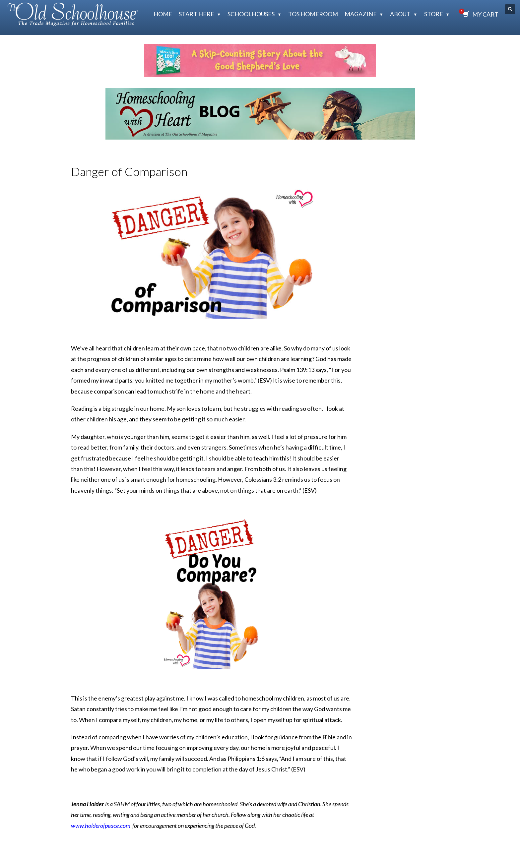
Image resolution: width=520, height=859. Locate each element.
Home (163, 14)
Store (433, 14)
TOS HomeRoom (313, 14)
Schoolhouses (251, 14)
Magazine (361, 14)
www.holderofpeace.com (100, 825)
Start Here (196, 14)
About (400, 14)
